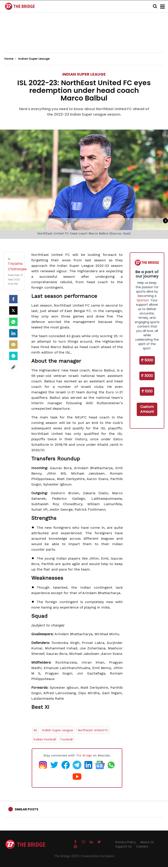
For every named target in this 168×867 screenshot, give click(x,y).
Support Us (123, 846)
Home (10, 59)
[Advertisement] (84, 39)
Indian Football (45, 739)
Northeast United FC (93, 730)
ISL (35, 730)
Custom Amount (147, 409)
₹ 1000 (147, 391)
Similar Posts (26, 809)
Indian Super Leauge (84, 74)
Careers (142, 846)
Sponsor (143, 300)
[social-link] (13, 367)
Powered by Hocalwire (97, 856)
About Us (147, 842)
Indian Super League (57, 730)
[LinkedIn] (13, 333)
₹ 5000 (147, 360)
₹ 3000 (147, 375)
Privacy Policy (125, 842)
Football (67, 739)
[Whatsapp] (13, 321)
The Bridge (84, 755)
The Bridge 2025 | (67, 856)
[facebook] (13, 299)
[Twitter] (13, 310)
